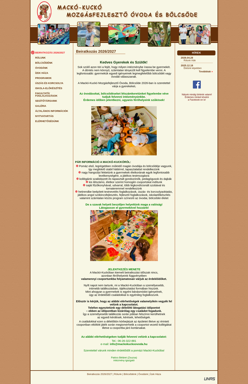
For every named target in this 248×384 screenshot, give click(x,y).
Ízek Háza (155, 374)
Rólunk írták (190, 60)
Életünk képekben (193, 68)
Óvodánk (143, 374)
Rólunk (118, 374)
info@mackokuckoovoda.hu (129, 344)
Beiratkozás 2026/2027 (99, 374)
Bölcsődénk (130, 374)
